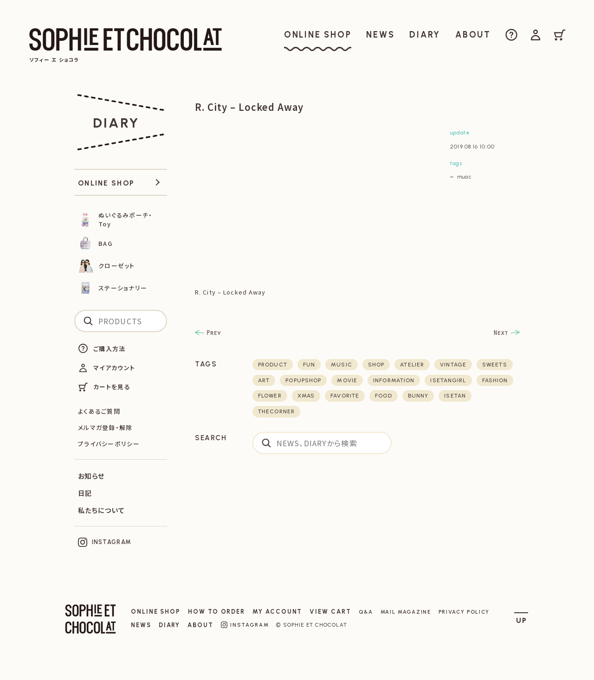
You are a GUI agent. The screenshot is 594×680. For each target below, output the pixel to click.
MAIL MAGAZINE (406, 612)
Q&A (366, 612)
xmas (306, 395)
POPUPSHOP (303, 380)
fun (309, 364)
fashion (495, 380)
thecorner (276, 411)
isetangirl (448, 380)
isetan (455, 395)
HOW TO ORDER (216, 611)
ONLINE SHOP (156, 611)
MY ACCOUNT (277, 611)
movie (347, 380)
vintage (453, 364)
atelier (412, 364)
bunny (418, 395)
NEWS (141, 625)
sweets (494, 364)
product (272, 364)
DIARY (170, 625)
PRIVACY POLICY (464, 612)
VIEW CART (330, 611)
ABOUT (200, 625)
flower (270, 395)
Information (393, 380)
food (383, 395)
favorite (344, 395)
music (464, 176)
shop (376, 364)
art (264, 380)
